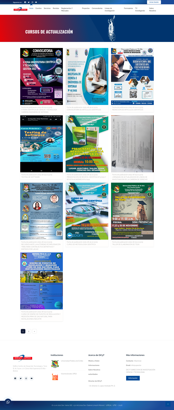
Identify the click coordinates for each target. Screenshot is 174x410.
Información (133, 378)
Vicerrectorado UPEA (64, 374)
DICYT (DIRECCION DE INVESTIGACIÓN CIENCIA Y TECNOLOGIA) (140, 371)
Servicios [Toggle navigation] (47, 8)
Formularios (128, 8)
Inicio (31, 8)
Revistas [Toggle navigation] (56, 8)
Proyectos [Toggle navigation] (85, 8)
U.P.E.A (108, 405)
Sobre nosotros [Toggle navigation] (152, 9)
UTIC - (115, 405)
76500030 (133, 361)
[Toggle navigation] (113, 9)
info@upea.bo (133, 365)
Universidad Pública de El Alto (67, 361)
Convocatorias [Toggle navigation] (97, 8)
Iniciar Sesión (154, 2)
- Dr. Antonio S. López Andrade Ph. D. (101, 383)
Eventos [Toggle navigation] (39, 8)
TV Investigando (140, 9)
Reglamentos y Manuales (67, 9)
